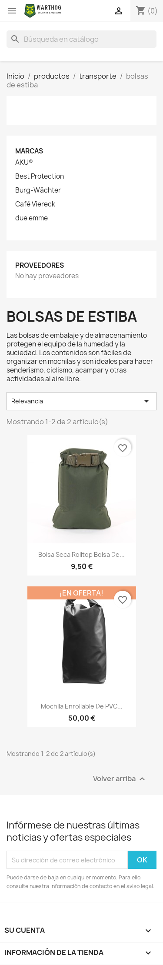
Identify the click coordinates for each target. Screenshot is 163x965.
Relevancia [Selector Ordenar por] (81, 401)
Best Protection (39, 176)
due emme (31, 218)
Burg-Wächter (38, 190)
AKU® (24, 162)
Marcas (29, 151)
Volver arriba (120, 779)
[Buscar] (81, 39)
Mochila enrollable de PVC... (82, 706)
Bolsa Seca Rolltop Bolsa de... (81, 554)
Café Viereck (35, 204)
